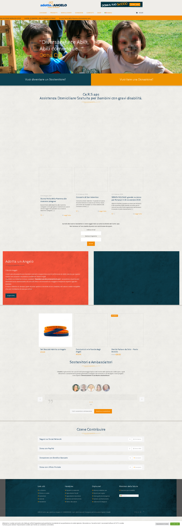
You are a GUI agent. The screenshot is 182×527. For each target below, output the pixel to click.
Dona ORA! (137, 448)
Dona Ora (51, 55)
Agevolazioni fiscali (72, 493)
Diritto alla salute (71, 502)
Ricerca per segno (99, 493)
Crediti (108, 512)
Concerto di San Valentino (87, 197)
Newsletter (42, 502)
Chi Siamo (137, 439)
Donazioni (137, 458)
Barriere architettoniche (73, 499)
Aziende (41, 499)
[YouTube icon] (138, 512)
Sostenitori (42, 496)
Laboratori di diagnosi (100, 502)
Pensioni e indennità (72, 490)
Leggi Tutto (67, 215)
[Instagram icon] (140, 512)
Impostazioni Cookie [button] (162, 524)
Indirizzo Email (91, 230)
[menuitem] (108, 12)
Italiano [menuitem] (124, 496)
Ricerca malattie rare (100, 490)
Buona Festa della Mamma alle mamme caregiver (76, 18)
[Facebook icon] (135, 512)
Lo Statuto (42, 490)
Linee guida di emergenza (102, 496)
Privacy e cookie (44, 493)
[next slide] (141, 399)
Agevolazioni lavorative (73, 496)
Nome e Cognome (91, 236)
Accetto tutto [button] (175, 524)
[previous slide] (40, 399)
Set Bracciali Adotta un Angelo (53, 349)
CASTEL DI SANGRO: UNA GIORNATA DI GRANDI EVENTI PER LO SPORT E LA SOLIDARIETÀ (55, 18)
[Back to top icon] (143, 511)
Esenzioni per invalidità (128, 490)
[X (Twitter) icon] (137, 512)
